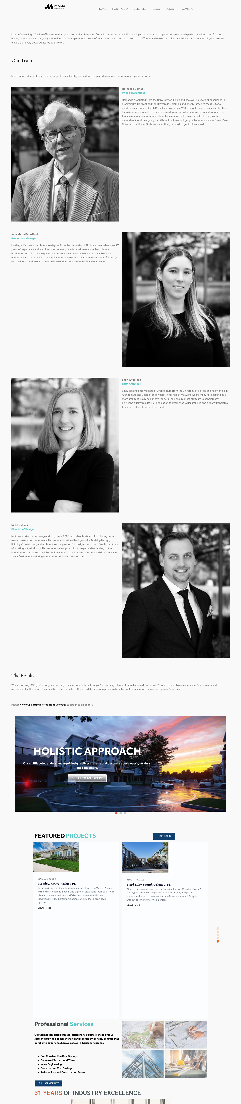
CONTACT (188, 8)
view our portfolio (30, 704)
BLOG (156, 8)
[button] (116, 813)
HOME (102, 8)
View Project (44, 905)
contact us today (55, 704)
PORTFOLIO (120, 8)
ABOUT (171, 8)
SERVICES (140, 8)
